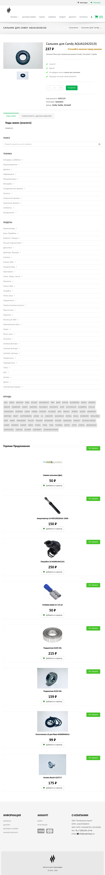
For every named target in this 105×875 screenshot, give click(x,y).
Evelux (92, 407)
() (99, 17)
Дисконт (72, 17)
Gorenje (19, 412)
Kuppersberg (26, 416)
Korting (7, 416)
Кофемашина (8, 174)
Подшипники (8, 301)
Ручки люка (8, 334)
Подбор (62, 17)
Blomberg (74, 403)
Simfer (23, 425)
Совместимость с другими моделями (37, 116)
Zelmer (27, 430)
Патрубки (7, 291)
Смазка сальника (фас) (52, 475)
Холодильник (8, 213)
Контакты (83, 17)
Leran (36, 416)
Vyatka (60, 105)
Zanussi (19, 430)
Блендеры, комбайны (12, 160)
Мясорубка (7, 184)
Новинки (52, 17)
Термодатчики (9, 363)
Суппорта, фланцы (10, 353)
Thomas (58, 425)
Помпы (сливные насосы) (13, 305)
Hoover (42, 412)
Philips (31, 421)
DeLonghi (43, 407)
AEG (5, 403)
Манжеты (7, 281)
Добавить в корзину (52, 486)
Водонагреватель (10, 165)
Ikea (59, 412)
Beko (58, 403)
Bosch (84, 403)
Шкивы (6, 377)
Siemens (14, 425)
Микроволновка (10, 179)
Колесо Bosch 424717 (52, 778)
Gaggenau (8, 412)
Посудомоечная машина (13, 189)
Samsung (67, 421)
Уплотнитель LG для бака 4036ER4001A (52, 735)
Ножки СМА (8, 286)
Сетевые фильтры (10, 344)
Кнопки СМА (8, 262)
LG (42, 416)
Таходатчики (8, 358)
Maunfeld (59, 416)
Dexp (62, 407)
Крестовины (8, 272)
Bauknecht (44, 403)
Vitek (74, 425)
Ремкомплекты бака (11, 325)
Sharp (6, 425)
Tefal (45, 425)
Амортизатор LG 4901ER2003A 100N (52, 519)
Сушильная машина (11, 203)
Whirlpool (9, 430)
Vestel (67, 425)
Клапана (6, 257)
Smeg (30, 425)
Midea (68, 416)
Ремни (5, 329)
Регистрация (42, 825)
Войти (40, 821)
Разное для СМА (9, 320)
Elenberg (82, 407)
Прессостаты (8, 310)
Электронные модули (12, 387)
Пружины (7, 315)
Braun (7, 407)
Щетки (6, 382)
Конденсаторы (9, 267)
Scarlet (76, 421)
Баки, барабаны (9, 233)
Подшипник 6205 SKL (52, 648)
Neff (6, 421)
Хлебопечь (7, 208)
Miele (75, 416)
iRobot (75, 412)
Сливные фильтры (10, 349)
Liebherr (49, 416)
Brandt (92, 403)
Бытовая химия (29, 17)
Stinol (38, 425)
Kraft (15, 416)
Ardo (11, 403)
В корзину (72, 88)
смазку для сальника (72, 72)
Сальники (73, 28)
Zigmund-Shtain (51, 430)
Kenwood (91, 412)
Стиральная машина (11, 198)
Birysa (65, 403)
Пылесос (6, 193)
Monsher (84, 416)
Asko (27, 403)
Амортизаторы (9, 229)
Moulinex (95, 416)
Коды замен (11, 116)
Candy (54, 105)
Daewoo (33, 407)
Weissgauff (91, 425)
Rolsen (58, 421)
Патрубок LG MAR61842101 (53, 562)
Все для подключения (12, 243)
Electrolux (71, 407)
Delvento (54, 407)
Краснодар (83, 3)
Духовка (6, 170)
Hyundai (52, 412)
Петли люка (8, 296)
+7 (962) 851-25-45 (84, 831)
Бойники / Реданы (10, 238)
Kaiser (82, 412)
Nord (12, 421)
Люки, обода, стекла (11, 277)
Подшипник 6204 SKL (52, 691)
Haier (27, 412)
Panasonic (21, 421)
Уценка (42, 17)
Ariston (19, 403)
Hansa (34, 412)
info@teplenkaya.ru (85, 834)
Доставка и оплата (10, 829)
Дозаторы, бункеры (11, 253)
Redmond (48, 421)
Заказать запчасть (10, 832)
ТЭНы (5, 368)
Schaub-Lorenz (88, 421)
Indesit (66, 412)
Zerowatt (67, 105)
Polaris (39, 421)
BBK (52, 403)
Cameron (16, 407)
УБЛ (5, 373)
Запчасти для (52, 867)
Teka (51, 425)
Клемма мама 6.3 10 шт (52, 605)
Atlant (34, 403)
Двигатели (7, 248)
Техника (14, 17)
